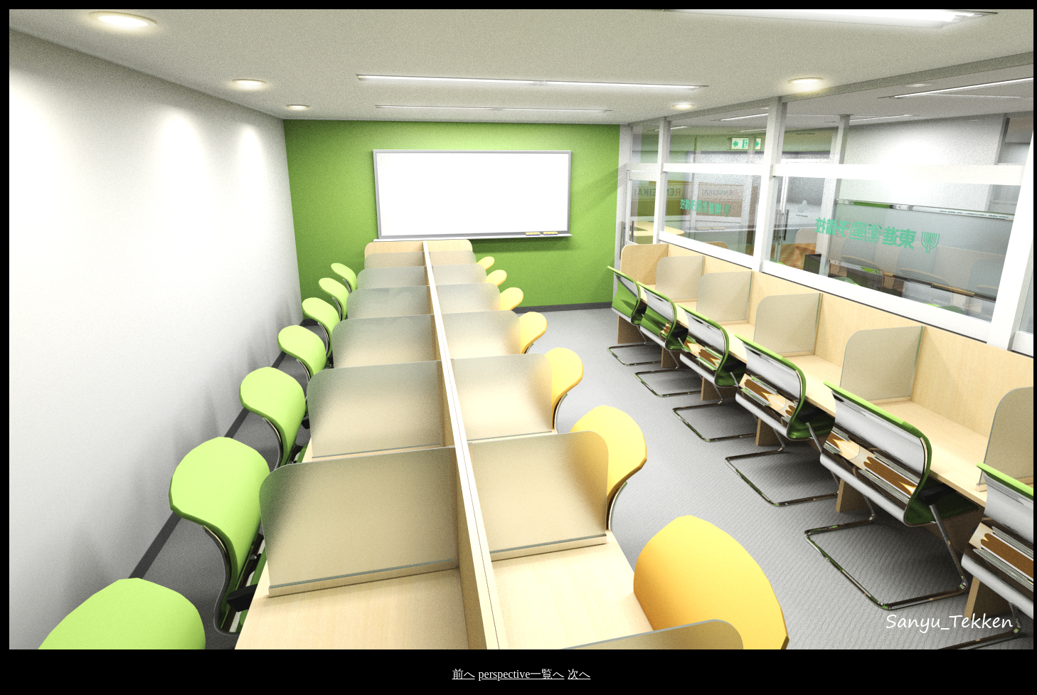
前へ (463, 674)
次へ (579, 674)
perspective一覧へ (522, 674)
